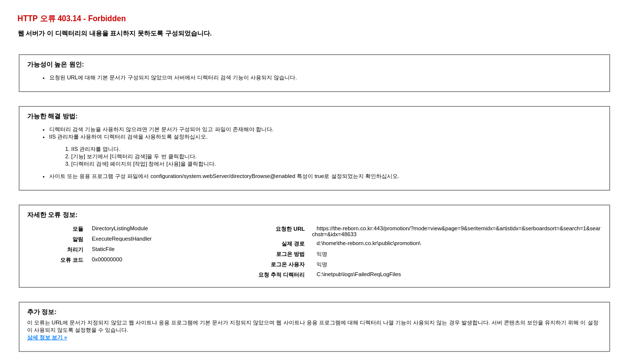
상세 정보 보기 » (47, 337)
